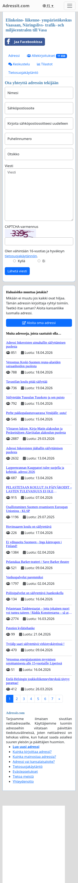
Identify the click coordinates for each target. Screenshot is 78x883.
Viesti (9, 166)
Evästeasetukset (25, 771)
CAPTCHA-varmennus (21, 226)
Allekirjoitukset (47, 55)
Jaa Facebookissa (23, 41)
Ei (43, 261)
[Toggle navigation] (70, 6)
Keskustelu (19, 64)
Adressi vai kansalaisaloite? (34, 761)
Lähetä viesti (17, 271)
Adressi (14, 55)
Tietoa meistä (23, 776)
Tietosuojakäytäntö (23, 72)
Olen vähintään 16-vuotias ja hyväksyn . (34, 253)
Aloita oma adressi (39, 323)
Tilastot (45, 64)
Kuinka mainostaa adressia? (34, 756)
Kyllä (21, 261)
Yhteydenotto (23, 781)
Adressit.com (16, 5)
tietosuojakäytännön (21, 256)
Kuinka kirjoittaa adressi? (32, 751)
